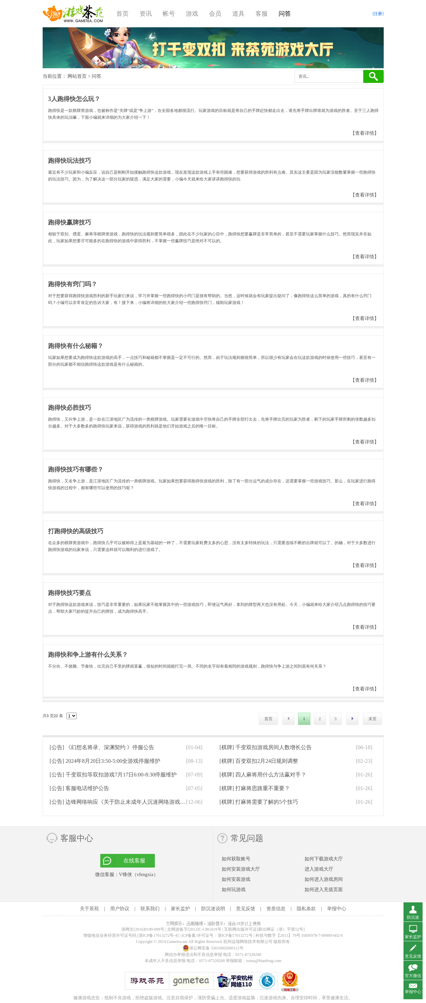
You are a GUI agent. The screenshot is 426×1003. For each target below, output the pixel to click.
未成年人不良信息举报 (166, 960)
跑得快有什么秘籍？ (75, 346)
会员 (215, 13)
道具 (238, 13)
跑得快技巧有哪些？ (75, 469)
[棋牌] (266, 747)
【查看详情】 (364, 133)
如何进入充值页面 (324, 889)
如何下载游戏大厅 (324, 858)
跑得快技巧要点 (69, 593)
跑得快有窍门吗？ (72, 284)
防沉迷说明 (213, 908)
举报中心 (336, 908)
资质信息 (275, 908)
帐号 (169, 13)
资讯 (145, 13)
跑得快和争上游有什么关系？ (88, 654)
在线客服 (134, 860)
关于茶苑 (89, 908)
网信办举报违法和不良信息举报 (193, 954)
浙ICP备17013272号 (235, 935)
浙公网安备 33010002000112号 (213, 948)
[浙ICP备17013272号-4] (158, 935)
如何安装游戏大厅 (241, 869)
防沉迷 (413, 917)
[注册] (378, 13)
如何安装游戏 (236, 879)
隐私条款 (306, 908)
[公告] (102, 747)
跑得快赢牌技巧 (69, 222)
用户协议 (119, 908)
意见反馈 (245, 908)
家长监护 (180, 908)
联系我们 (150, 908)
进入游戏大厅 (319, 869)
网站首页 (77, 76)
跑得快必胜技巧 (69, 407)
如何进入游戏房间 (324, 879)
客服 (261, 13)
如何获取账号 (236, 858)
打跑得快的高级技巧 (75, 531)
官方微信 (413, 975)
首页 (122, 13)
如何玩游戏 (234, 889)
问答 (285, 13)
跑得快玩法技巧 (69, 160)
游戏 (192, 13)
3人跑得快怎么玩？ (74, 99)
